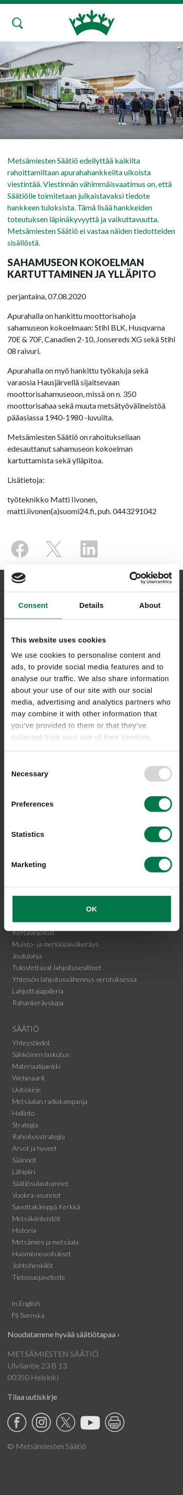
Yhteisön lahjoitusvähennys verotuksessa (74, 979)
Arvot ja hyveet (34, 1148)
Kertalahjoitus (33, 932)
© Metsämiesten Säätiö (46, 1446)
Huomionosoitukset (41, 1253)
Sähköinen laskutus (41, 1054)
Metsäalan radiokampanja (49, 1101)
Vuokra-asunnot (36, 1195)
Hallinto (23, 1113)
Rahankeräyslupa (37, 1002)
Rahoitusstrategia (38, 1136)
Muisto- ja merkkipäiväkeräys (55, 944)
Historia (24, 1230)
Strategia (25, 1125)
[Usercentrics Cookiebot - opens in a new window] (130, 578)
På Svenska (27, 1315)
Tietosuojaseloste (38, 1277)
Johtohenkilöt (32, 1265)
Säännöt (24, 1160)
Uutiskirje (26, 1089)
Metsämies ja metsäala (45, 1242)
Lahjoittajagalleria (37, 991)
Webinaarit (28, 1078)
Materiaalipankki (36, 1066)
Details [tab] (92, 605)
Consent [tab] (33, 605)
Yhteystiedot (31, 1042)
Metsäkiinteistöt (36, 1218)
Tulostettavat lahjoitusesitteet (57, 967)
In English (25, 1303)
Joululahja (27, 956)
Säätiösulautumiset (40, 1183)
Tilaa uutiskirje (32, 1396)
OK (91, 908)
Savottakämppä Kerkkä (46, 1207)
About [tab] (150, 605)
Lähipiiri (23, 1171)
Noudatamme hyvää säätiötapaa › (63, 1334)
